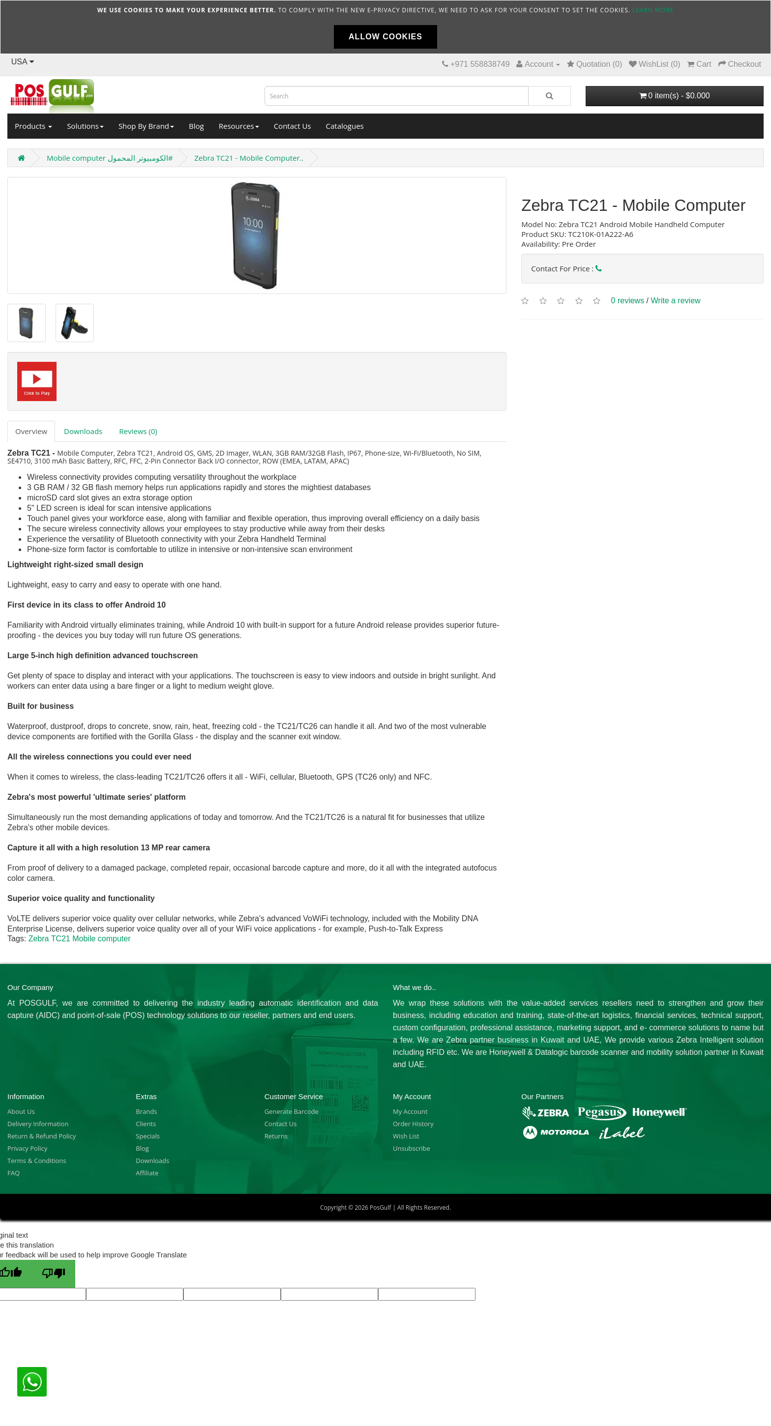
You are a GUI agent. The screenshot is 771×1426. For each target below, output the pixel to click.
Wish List (406, 1136)
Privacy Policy (27, 1148)
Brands (146, 1111)
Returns (276, 1136)
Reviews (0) (138, 431)
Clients (146, 1123)
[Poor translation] (53, 1274)
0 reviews (628, 301)
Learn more (653, 10)
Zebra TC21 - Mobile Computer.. (248, 158)
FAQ (13, 1172)
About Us (21, 1111)
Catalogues (345, 126)
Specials (148, 1136)
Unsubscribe (411, 1148)
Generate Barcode (292, 1111)
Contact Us (292, 126)
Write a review (676, 301)
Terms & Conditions (36, 1160)
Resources (239, 126)
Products (33, 126)
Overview (31, 431)
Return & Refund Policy (41, 1136)
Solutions (85, 126)
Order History (413, 1123)
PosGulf (380, 1207)
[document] (385, 27)
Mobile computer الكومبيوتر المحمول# (110, 158)
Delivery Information (37, 1123)
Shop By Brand (146, 126)
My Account (410, 1111)
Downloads (83, 431)
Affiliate (147, 1172)
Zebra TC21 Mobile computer (80, 938)
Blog (196, 126)
